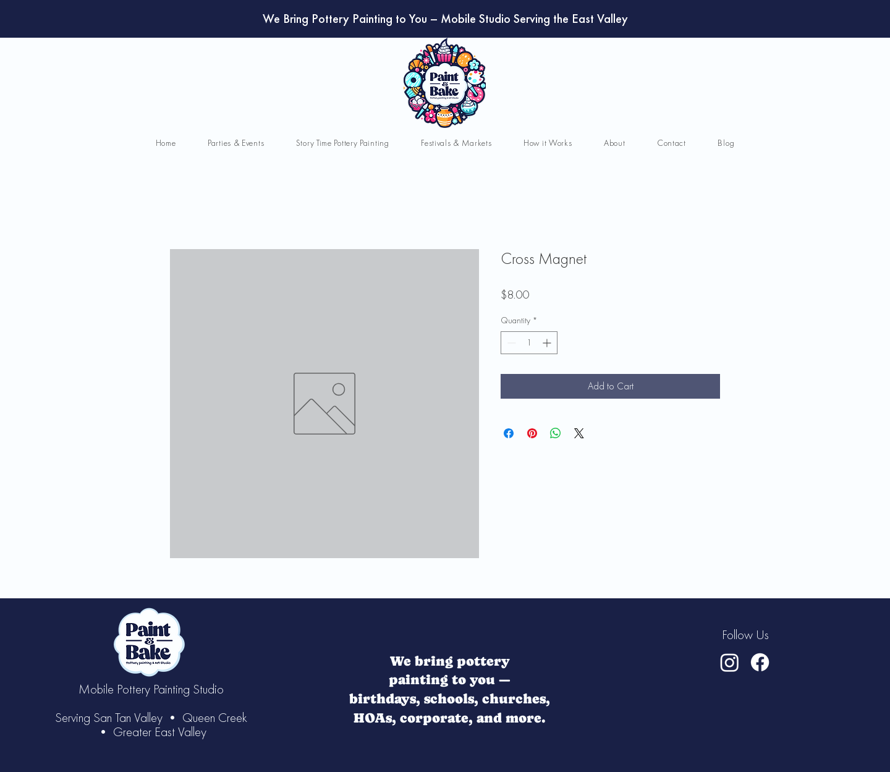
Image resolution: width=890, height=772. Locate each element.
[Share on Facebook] (508, 433)
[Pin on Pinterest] (532, 433)
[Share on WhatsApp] (555, 433)
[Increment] (548, 343)
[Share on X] (579, 433)
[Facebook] (760, 662)
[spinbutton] (529, 343)
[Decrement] (510, 343)
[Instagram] (730, 662)
